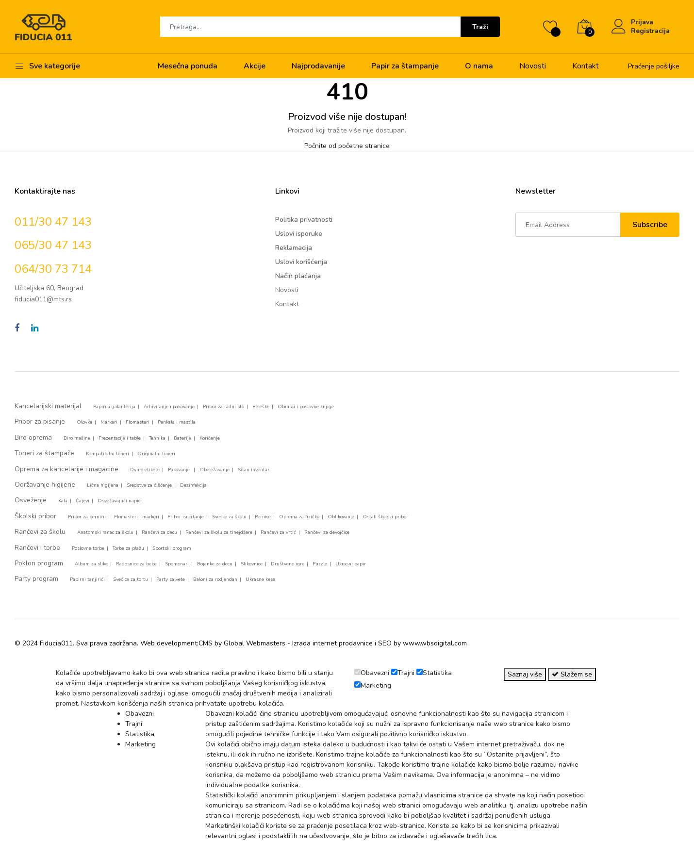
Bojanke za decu (214, 564)
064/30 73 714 (53, 269)
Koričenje (209, 438)
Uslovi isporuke (298, 233)
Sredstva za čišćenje (149, 485)
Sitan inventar (253, 469)
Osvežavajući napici (120, 500)
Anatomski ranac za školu (105, 532)
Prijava (642, 22)
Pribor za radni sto (223, 406)
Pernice (263, 516)
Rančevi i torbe (37, 547)
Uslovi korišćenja (301, 261)
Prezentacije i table (120, 438)
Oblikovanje (341, 516)
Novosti (532, 66)
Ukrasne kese (260, 579)
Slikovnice (252, 564)
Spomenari (177, 564)
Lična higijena (102, 485)
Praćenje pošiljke (653, 66)
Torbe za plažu (128, 548)
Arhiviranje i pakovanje (169, 406)
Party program (36, 578)
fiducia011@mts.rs (43, 299)
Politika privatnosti (303, 219)
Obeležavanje (214, 469)
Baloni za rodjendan (215, 579)
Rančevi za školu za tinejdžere (218, 532)
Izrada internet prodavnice (332, 643)
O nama (479, 66)
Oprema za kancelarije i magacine (66, 469)
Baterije (182, 438)
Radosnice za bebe (136, 564)
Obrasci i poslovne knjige (306, 406)
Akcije (254, 66)
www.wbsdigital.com (435, 643)
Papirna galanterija (114, 406)
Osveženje (31, 500)
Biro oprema (33, 437)
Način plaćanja (298, 275)
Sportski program (171, 548)
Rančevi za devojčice (326, 532)
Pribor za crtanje (185, 516)
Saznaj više (525, 674)
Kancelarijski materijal (48, 406)
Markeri (108, 422)
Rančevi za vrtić (278, 532)
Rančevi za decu (159, 532)
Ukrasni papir (350, 564)
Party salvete (170, 579)
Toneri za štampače (44, 453)
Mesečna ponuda (187, 66)
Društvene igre (287, 564)
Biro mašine (77, 438)
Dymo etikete (145, 469)
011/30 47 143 (53, 222)
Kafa (62, 500)
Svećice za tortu (130, 579)
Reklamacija (293, 247)
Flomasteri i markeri (136, 516)
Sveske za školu (229, 516)
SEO (385, 643)
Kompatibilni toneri (107, 453)
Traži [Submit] (480, 27)
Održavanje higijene (45, 484)
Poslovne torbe (88, 548)
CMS (205, 643)
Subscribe (649, 224)
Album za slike (91, 564)
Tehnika (157, 438)
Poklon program (39, 563)
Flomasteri (137, 422)
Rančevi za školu (40, 531)
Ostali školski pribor (385, 516)
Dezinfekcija (193, 485)
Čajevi (82, 500)
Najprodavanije (318, 66)
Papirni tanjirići (87, 579)
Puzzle (320, 564)
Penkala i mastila (177, 422)
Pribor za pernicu (87, 516)
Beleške (260, 406)
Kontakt (585, 66)
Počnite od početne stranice (347, 145)
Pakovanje (179, 469)
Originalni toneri (156, 453)
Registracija (650, 31)
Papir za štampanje (405, 66)
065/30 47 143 (53, 245)
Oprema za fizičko (299, 516)
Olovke (84, 422)
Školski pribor (35, 516)
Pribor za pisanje (40, 421)
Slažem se (572, 674)
